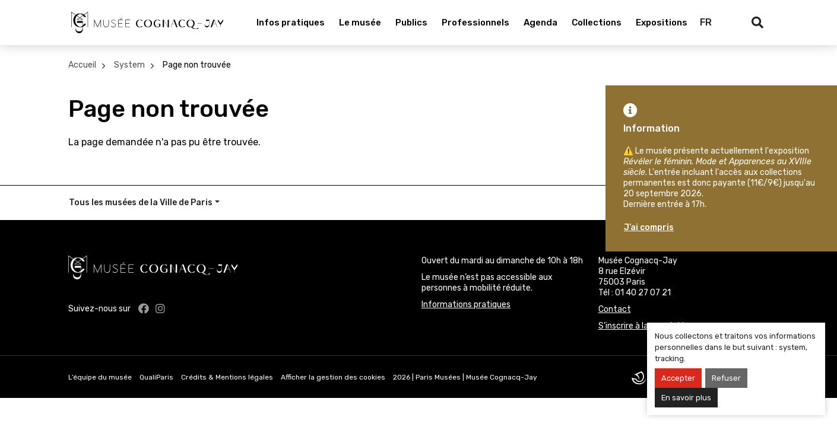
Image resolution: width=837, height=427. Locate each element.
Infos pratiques (290, 22)
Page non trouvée (197, 65)
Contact (614, 309)
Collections (597, 22)
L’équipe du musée (100, 377)
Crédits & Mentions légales (227, 377)
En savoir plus (686, 397)
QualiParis (156, 377)
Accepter (678, 378)
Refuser (726, 378)
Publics (411, 22)
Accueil (82, 65)
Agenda (540, 22)
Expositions (661, 22)
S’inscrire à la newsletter (645, 326)
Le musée (360, 22)
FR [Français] (706, 22)
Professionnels (475, 22)
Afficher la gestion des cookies (333, 377)
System (129, 65)
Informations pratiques (466, 304)
